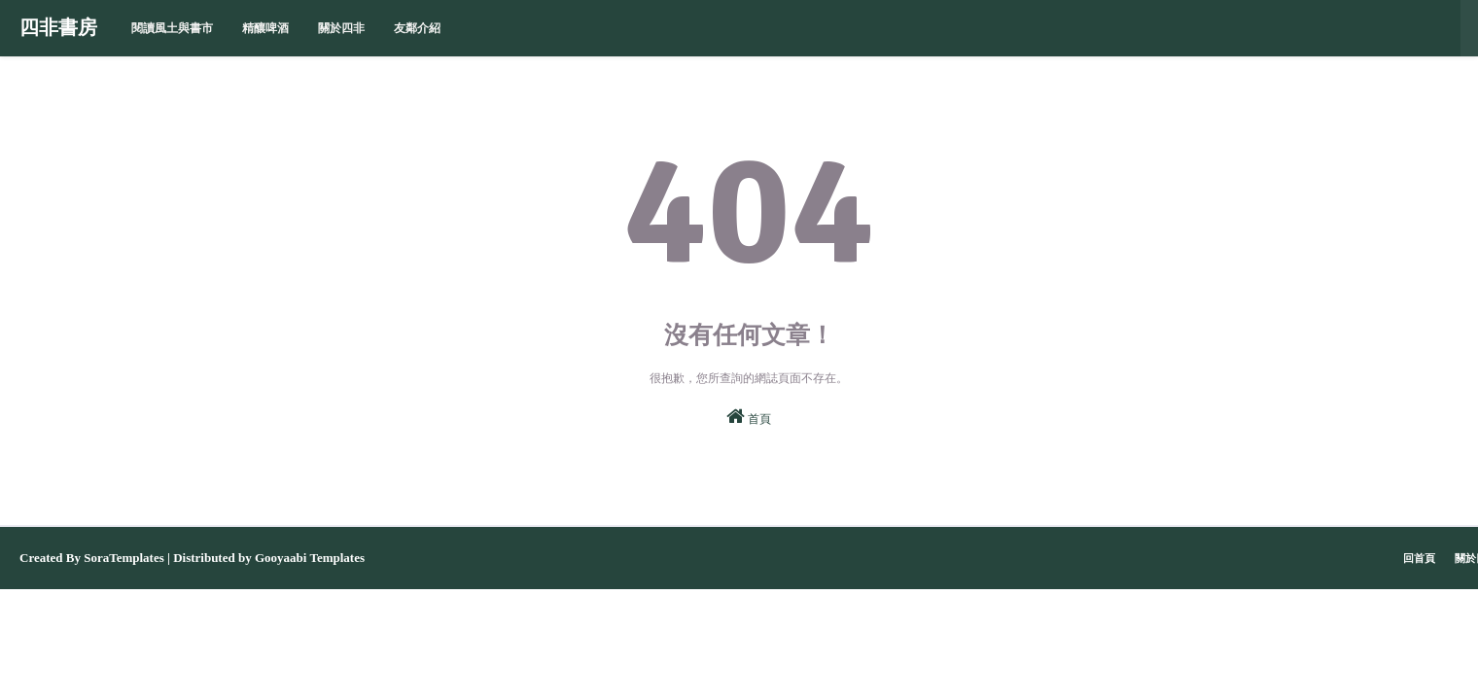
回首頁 (1419, 558)
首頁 (748, 416)
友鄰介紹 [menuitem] (417, 28)
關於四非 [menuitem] (341, 28)
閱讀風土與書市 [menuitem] (172, 28)
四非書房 (58, 28)
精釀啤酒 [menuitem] (265, 28)
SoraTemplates (124, 557)
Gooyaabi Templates (310, 557)
